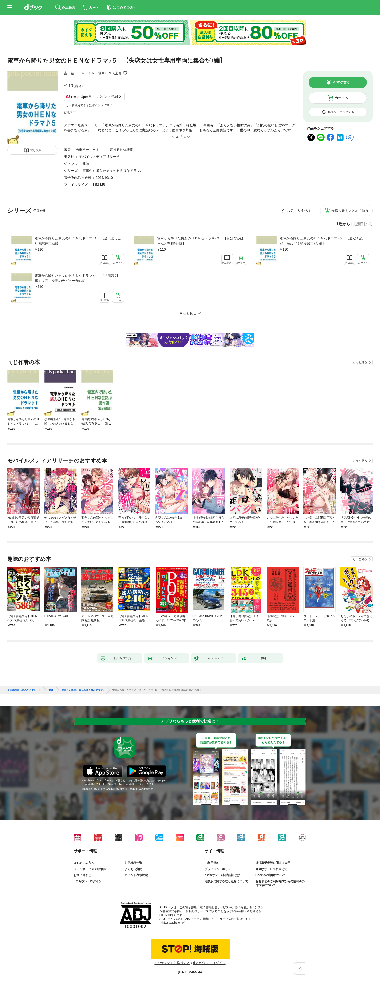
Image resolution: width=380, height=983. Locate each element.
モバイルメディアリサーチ (99, 157)
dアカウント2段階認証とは (222, 875)
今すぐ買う (341, 82)
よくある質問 (133, 869)
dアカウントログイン (88, 881)
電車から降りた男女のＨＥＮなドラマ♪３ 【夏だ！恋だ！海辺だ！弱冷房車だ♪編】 (321, 240)
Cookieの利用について (270, 875)
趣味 (85, 164)
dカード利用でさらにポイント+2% (86, 105)
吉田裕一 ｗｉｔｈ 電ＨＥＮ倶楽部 (93, 73)
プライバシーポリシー (219, 869)
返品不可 (70, 113)
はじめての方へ (84, 862)
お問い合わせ (82, 875)
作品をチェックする (341, 112)
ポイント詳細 (107, 96)
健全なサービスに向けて (271, 869)
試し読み (36, 150)
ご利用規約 (212, 862)
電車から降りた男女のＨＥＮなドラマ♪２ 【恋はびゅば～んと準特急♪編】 (200, 240)
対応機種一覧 (133, 862)
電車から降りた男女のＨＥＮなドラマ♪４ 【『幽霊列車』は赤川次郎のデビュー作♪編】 (76, 278)
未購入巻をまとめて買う (350, 211)
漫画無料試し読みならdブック (23, 690)
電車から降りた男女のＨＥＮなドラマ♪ (112, 171)
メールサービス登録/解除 (90, 869)
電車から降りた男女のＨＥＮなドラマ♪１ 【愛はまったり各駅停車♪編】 (78, 240)
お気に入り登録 (298, 211)
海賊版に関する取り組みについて (226, 881)
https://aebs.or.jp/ (173, 922)
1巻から (343, 224)
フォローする (125, 73)
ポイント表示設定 (136, 875)
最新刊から (363, 224)
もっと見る (360, 362)
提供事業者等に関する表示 (272, 862)
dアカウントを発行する (172, 963)
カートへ (341, 98)
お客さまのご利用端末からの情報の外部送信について (280, 883)
